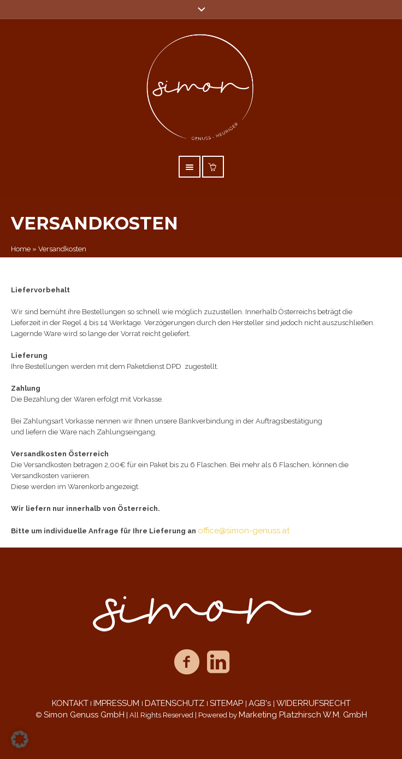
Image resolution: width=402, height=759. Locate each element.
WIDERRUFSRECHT (313, 703)
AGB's (261, 703)
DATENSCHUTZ (175, 703)
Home (21, 249)
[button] (19, 739)
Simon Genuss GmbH (84, 715)
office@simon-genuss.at (243, 531)
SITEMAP (227, 703)
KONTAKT (70, 703)
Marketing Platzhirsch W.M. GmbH (303, 715)
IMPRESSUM (117, 703)
